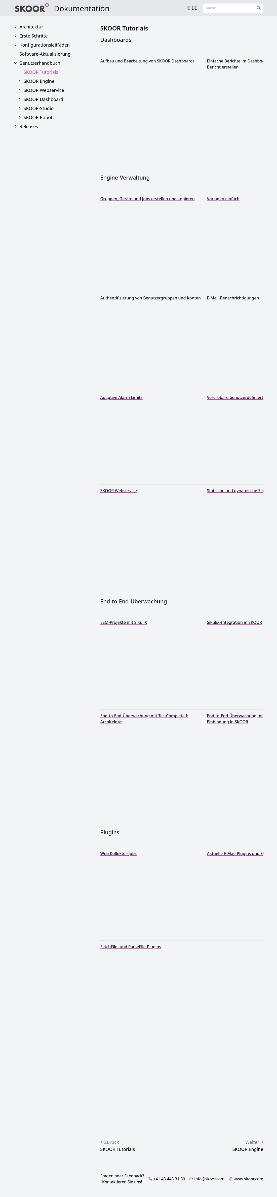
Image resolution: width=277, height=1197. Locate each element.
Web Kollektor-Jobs (118, 853)
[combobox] (233, 8)
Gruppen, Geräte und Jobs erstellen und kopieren (147, 198)
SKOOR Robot (38, 117)
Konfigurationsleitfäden (45, 45)
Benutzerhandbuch (40, 63)
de (192, 8)
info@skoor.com (206, 1179)
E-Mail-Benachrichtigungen (233, 298)
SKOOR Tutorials (41, 72)
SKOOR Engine (39, 81)
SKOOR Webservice (44, 90)
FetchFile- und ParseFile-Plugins (130, 946)
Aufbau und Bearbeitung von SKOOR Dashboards (147, 61)
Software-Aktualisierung (45, 54)
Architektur (31, 27)
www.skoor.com (246, 1179)
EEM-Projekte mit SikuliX (123, 622)
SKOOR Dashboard (43, 99)
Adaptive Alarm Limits (121, 397)
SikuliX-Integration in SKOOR (234, 622)
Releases (29, 126)
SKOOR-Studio (39, 108)
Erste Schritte (34, 36)
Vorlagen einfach (223, 198)
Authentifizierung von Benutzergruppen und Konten (150, 298)
